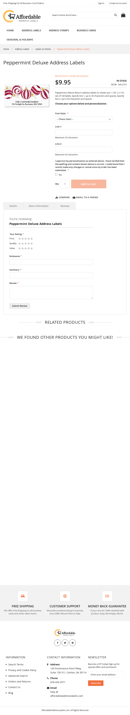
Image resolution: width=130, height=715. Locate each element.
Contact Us (14, 687)
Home (10, 30)
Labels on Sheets (43, 49)
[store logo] (22, 16)
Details (13, 206)
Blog (10, 692)
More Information (39, 206)
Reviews (65, 206)
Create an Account (118, 3)
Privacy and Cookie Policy (22, 670)
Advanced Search (18, 675)
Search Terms (16, 664)
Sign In (101, 3)
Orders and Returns (19, 681)
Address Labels (22, 49)
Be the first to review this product (71, 75)
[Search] (115, 15)
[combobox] (84, 15)
